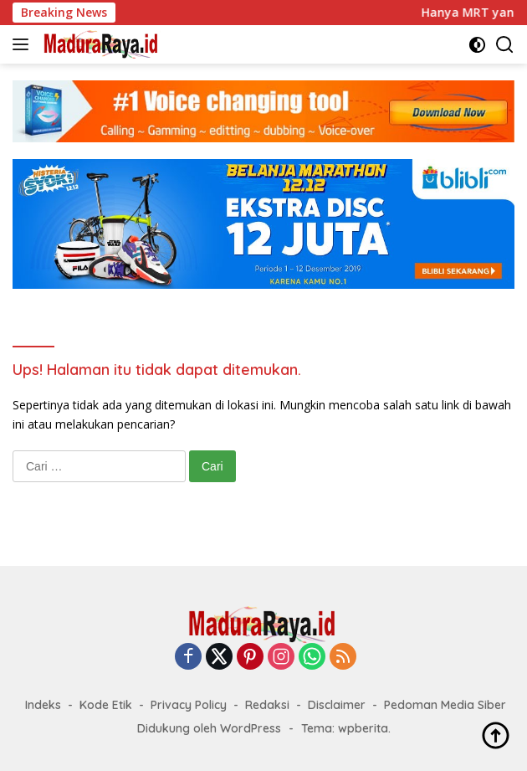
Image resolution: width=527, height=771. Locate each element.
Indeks (43, 704)
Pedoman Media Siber (445, 704)
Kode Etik (105, 704)
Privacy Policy (189, 704)
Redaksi (267, 704)
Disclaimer (337, 704)
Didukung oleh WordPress (209, 728)
